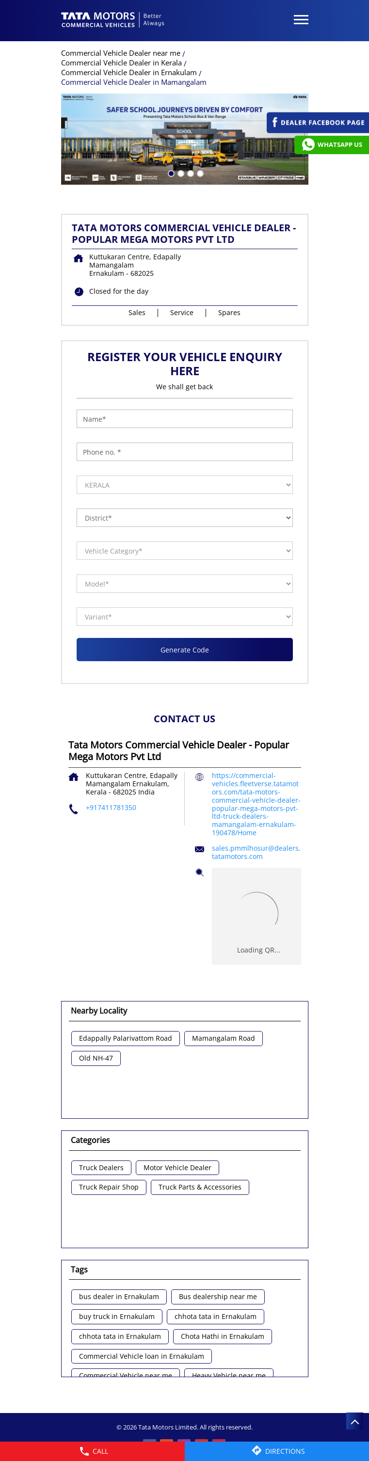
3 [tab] (189, 172)
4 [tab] (199, 172)
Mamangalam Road (223, 1038)
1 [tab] (170, 172)
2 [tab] (179, 172)
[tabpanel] (184, 139)
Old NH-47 (96, 1058)
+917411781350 (111, 807)
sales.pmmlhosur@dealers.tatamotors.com (256, 852)
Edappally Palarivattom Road (125, 1038)
